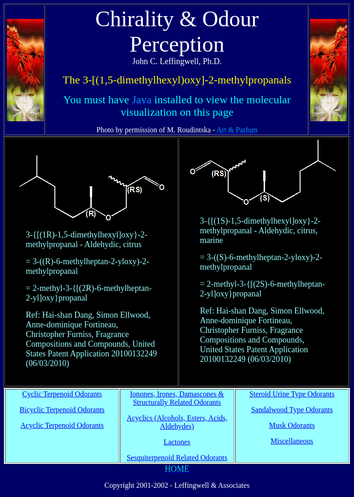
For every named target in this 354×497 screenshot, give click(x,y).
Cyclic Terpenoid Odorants (62, 394)
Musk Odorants (292, 425)
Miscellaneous (292, 441)
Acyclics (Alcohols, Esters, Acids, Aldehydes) (177, 422)
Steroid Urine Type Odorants (292, 394)
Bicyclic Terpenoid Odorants (62, 410)
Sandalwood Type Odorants (292, 410)
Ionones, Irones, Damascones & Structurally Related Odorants (177, 398)
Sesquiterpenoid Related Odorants (177, 458)
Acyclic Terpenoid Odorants (62, 425)
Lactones (177, 442)
